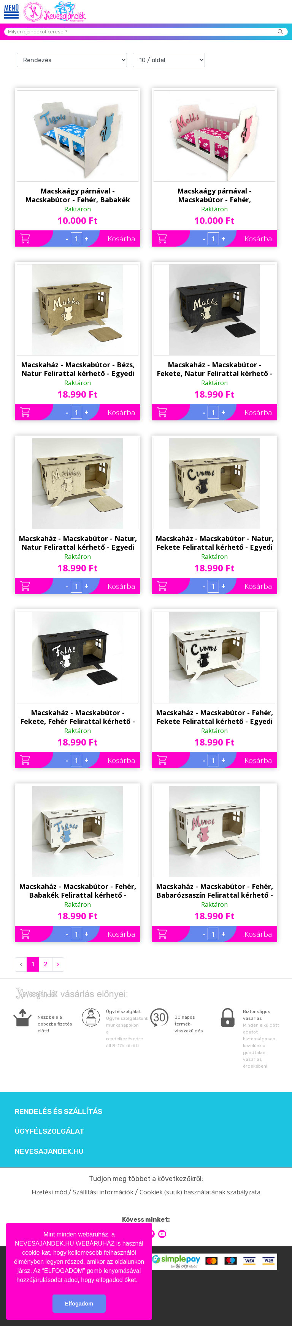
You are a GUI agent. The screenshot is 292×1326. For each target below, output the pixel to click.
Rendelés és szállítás (58, 1111)
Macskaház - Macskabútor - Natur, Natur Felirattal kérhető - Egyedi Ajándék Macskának (78, 543)
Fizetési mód (49, 1192)
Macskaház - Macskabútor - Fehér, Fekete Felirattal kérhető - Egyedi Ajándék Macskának (214, 717)
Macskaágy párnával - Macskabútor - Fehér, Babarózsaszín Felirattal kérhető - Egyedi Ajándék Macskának (214, 195)
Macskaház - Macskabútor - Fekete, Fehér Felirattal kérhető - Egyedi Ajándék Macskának (77, 717)
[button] (140, 1280)
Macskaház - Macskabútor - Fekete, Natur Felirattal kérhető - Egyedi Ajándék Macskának (215, 369)
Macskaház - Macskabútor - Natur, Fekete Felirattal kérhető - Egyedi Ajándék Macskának (215, 543)
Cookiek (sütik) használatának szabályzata (200, 1192)
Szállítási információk (103, 1192)
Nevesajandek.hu (49, 1151)
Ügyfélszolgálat (49, 1131)
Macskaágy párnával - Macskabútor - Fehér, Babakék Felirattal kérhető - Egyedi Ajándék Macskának (77, 195)
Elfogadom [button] (79, 1304)
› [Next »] (58, 964)
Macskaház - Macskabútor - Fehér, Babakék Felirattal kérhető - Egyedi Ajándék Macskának (77, 891)
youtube (162, 1234)
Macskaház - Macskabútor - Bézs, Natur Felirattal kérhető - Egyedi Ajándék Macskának (78, 369)
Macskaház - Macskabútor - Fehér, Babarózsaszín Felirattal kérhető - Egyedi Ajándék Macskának (214, 891)
